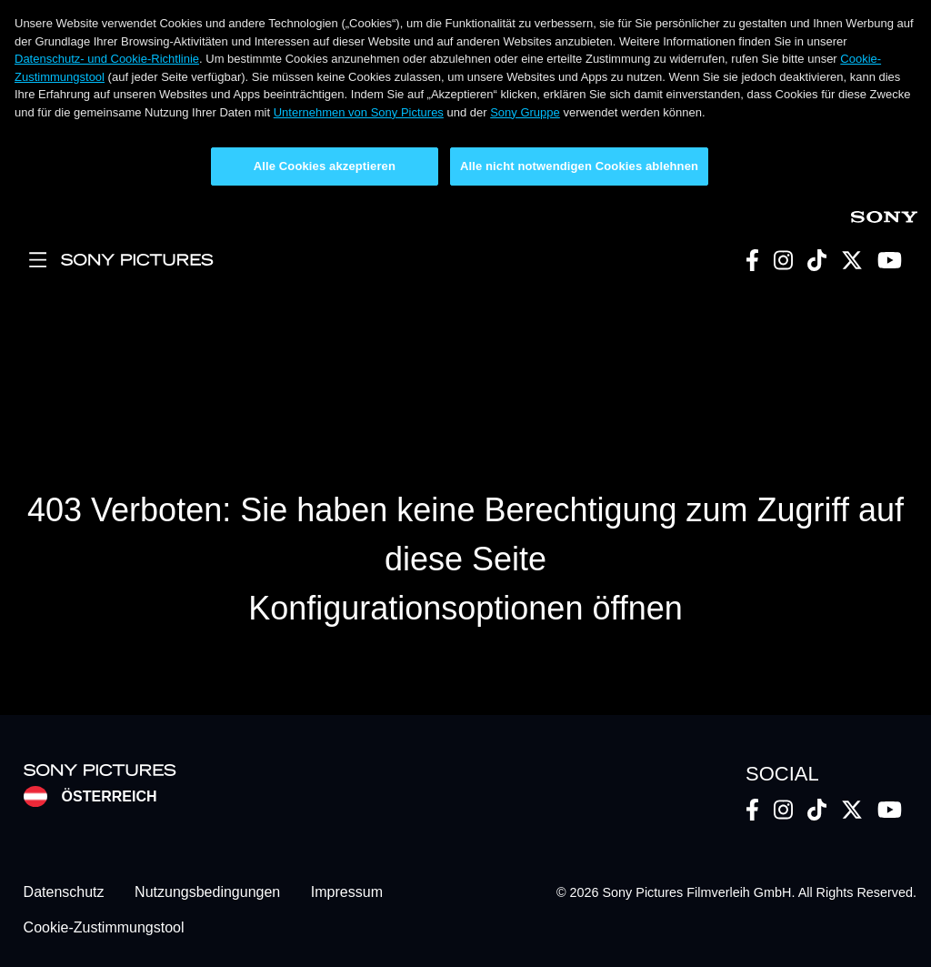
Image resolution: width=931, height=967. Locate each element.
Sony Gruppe (525, 112)
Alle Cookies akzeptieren (324, 166)
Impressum (347, 893)
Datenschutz (64, 893)
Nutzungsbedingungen (207, 893)
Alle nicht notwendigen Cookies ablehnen (579, 166)
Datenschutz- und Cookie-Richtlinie (107, 58)
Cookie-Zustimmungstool (104, 927)
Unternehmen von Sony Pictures (359, 112)
